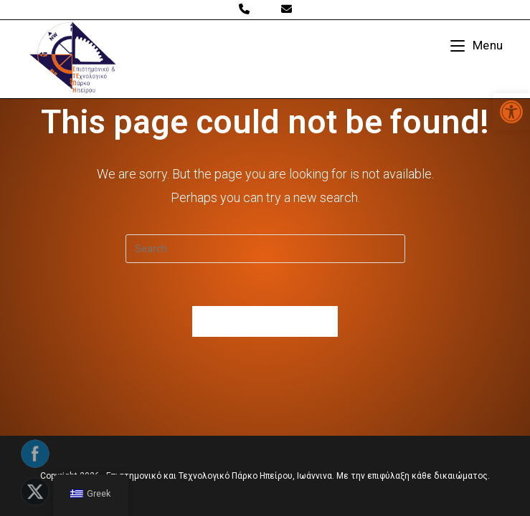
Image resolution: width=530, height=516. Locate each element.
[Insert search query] (265, 248)
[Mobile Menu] (476, 45)
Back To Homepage (265, 321)
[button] (511, 111)
